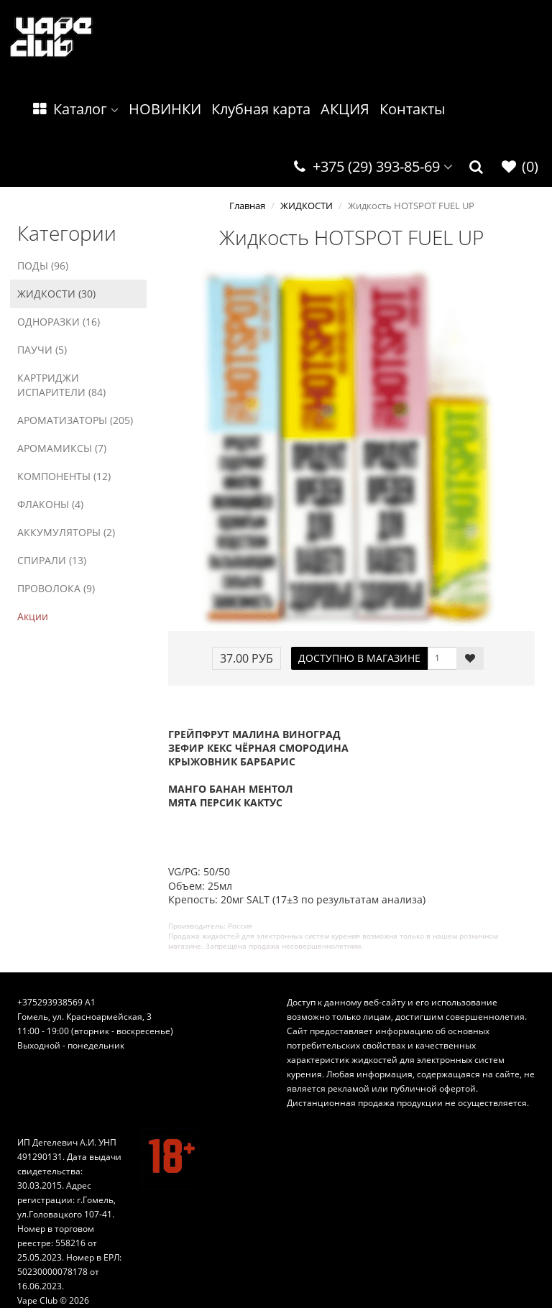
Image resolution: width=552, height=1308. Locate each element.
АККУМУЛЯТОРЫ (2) (66, 532)
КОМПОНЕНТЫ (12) (64, 476)
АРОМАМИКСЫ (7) (61, 448)
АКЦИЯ (345, 109)
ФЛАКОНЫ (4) (50, 504)
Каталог (75, 109)
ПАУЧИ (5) (42, 349)
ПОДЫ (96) (42, 265)
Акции (32, 616)
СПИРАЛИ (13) (51, 560)
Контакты (412, 109)
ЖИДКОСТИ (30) (56, 293)
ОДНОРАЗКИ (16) (58, 321)
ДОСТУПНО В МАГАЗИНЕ (359, 658)
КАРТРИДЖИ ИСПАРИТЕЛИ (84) (61, 385)
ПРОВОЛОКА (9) (56, 588)
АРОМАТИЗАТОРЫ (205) (75, 420)
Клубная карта (260, 109)
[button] (476, 167)
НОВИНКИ (165, 109)
